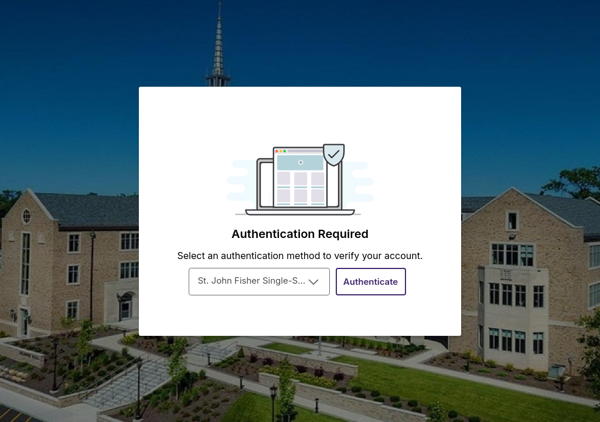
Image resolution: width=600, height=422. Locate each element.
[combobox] (259, 281)
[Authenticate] (371, 281)
